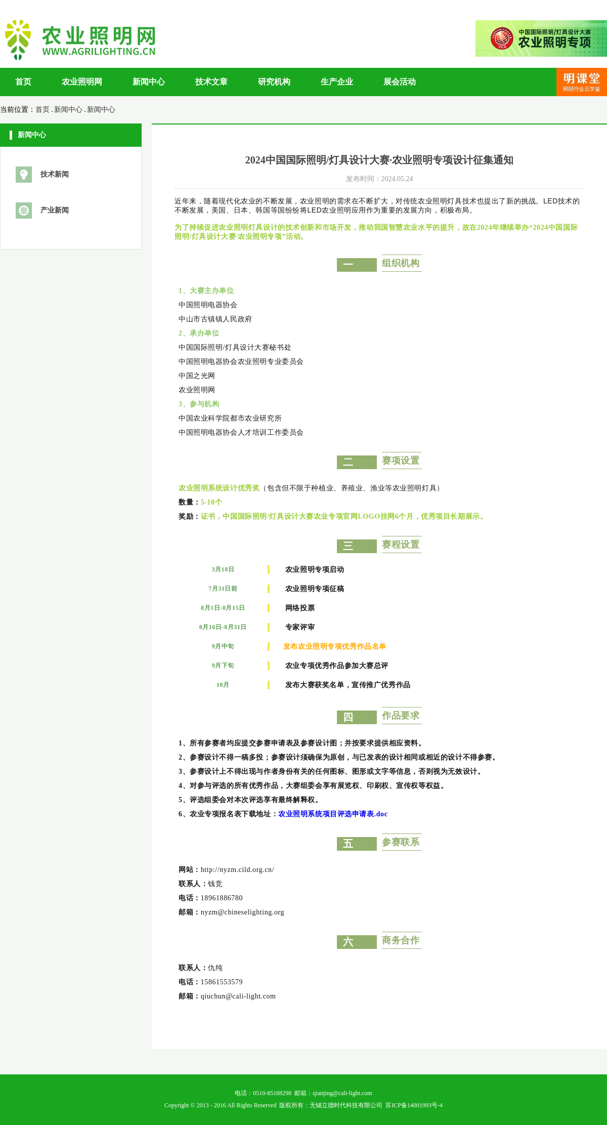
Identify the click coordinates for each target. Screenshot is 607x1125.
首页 (23, 81)
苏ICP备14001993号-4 (414, 1105)
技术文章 (211, 81)
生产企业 (337, 81)
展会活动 (399, 81)
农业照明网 (82, 81)
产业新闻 (54, 210)
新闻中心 (149, 81)
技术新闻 (54, 174)
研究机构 (274, 81)
